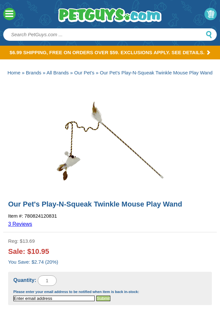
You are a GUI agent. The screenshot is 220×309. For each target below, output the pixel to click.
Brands (34, 72)
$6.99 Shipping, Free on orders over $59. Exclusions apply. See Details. (110, 52)
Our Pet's (84, 72)
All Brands (58, 72)
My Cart (210, 14)
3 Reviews (20, 224)
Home (14, 72)
